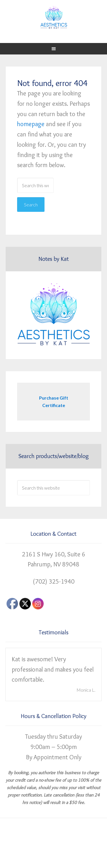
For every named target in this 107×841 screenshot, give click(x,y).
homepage (31, 124)
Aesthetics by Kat (53, 17)
